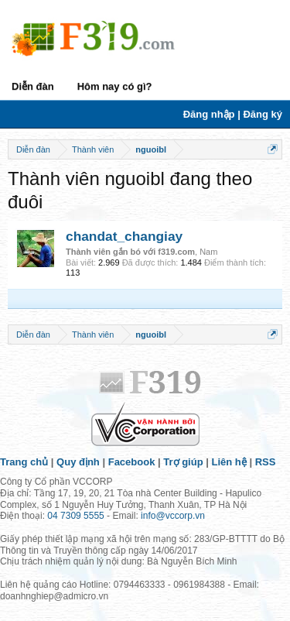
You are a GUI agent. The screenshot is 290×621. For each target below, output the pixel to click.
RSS (265, 462)
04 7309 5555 (75, 515)
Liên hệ (229, 462)
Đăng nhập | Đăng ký (232, 114)
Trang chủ (24, 462)
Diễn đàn (33, 86)
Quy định (78, 462)
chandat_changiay (124, 236)
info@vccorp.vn (173, 515)
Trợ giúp (183, 462)
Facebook (131, 462)
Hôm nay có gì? (114, 86)
